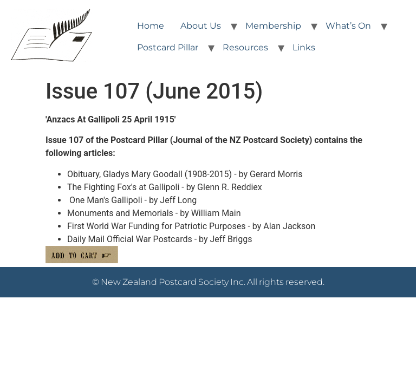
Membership (273, 26)
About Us (200, 26)
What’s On (348, 26)
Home (150, 26)
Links (303, 47)
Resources (245, 47)
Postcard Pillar (167, 47)
